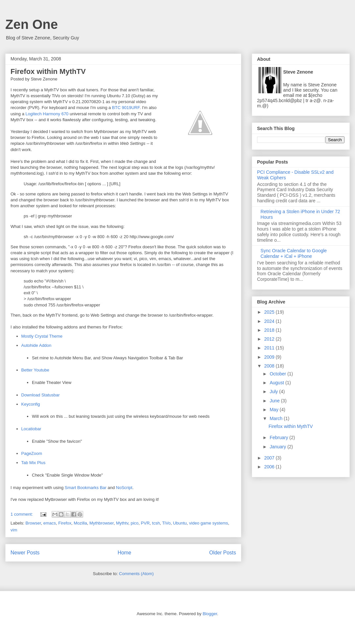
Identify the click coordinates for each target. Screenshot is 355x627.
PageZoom (31, 453)
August (277, 382)
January (278, 446)
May (274, 409)
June (275, 400)
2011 (270, 347)
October (278, 373)
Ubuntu (180, 523)
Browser (33, 523)
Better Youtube (35, 370)
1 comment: (22, 514)
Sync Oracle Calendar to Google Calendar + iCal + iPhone (294, 253)
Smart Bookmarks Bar (85, 487)
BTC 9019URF (126, 107)
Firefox (64, 523)
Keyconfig (30, 404)
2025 (270, 312)
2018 (270, 330)
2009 (270, 357)
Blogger (209, 613)
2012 (270, 339)
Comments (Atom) (136, 573)
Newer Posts (25, 552)
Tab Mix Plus (33, 462)
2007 (270, 457)
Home (124, 552)
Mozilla (80, 523)
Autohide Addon (36, 345)
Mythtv (122, 523)
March (277, 418)
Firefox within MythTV (48, 71)
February (279, 437)
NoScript (124, 487)
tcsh (156, 523)
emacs (49, 523)
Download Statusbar (40, 394)
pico (134, 523)
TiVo (166, 523)
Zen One (31, 24)
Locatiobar (31, 428)
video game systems (208, 523)
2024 (270, 321)
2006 (270, 466)
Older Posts (222, 552)
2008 (270, 366)
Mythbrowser (101, 523)
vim (14, 529)
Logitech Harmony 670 (47, 113)
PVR (145, 523)
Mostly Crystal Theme (41, 336)
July (274, 391)
